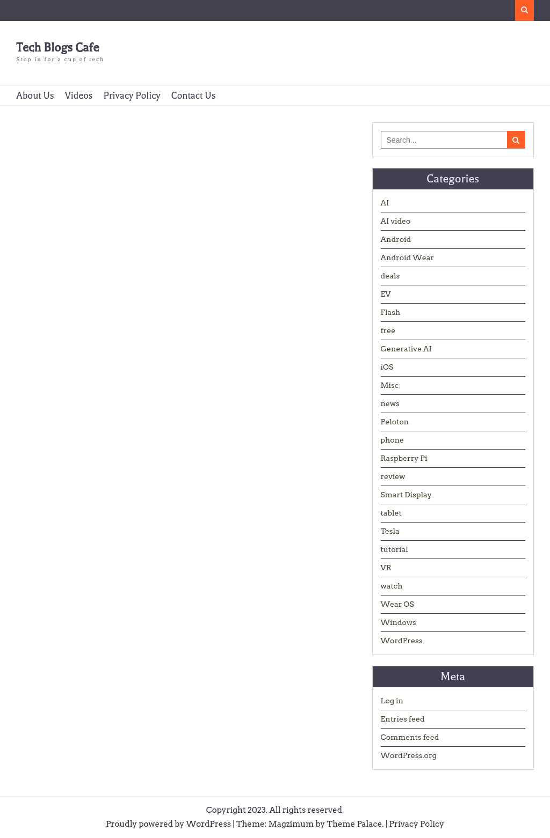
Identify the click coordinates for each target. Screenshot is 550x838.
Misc (390, 385)
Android (396, 239)
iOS (387, 367)
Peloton (395, 421)
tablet (391, 513)
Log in (392, 700)
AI (385, 203)
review (393, 476)
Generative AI (406, 348)
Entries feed (403, 719)
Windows (398, 622)
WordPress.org (409, 755)
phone (392, 440)
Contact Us (193, 95)
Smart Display (406, 494)
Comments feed (410, 737)
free (388, 330)
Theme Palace (354, 824)
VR (386, 567)
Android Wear (407, 257)
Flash (391, 312)
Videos (79, 95)
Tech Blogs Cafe (57, 48)
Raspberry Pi (404, 458)
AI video (396, 221)
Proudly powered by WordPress (168, 824)
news (390, 403)
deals (390, 275)
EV (386, 294)
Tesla (390, 531)
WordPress (402, 640)
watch (392, 586)
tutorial (394, 549)
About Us (35, 95)
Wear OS (397, 604)
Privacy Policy (131, 95)
